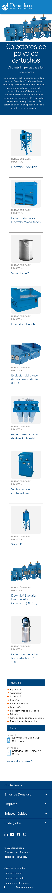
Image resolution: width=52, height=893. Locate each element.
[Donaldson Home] (21, 7)
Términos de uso (13, 873)
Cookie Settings (24, 887)
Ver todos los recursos (18, 761)
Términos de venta (14, 878)
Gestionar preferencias (16, 883)
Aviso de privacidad (14, 867)
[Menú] (45, 7)
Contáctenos (13, 785)
